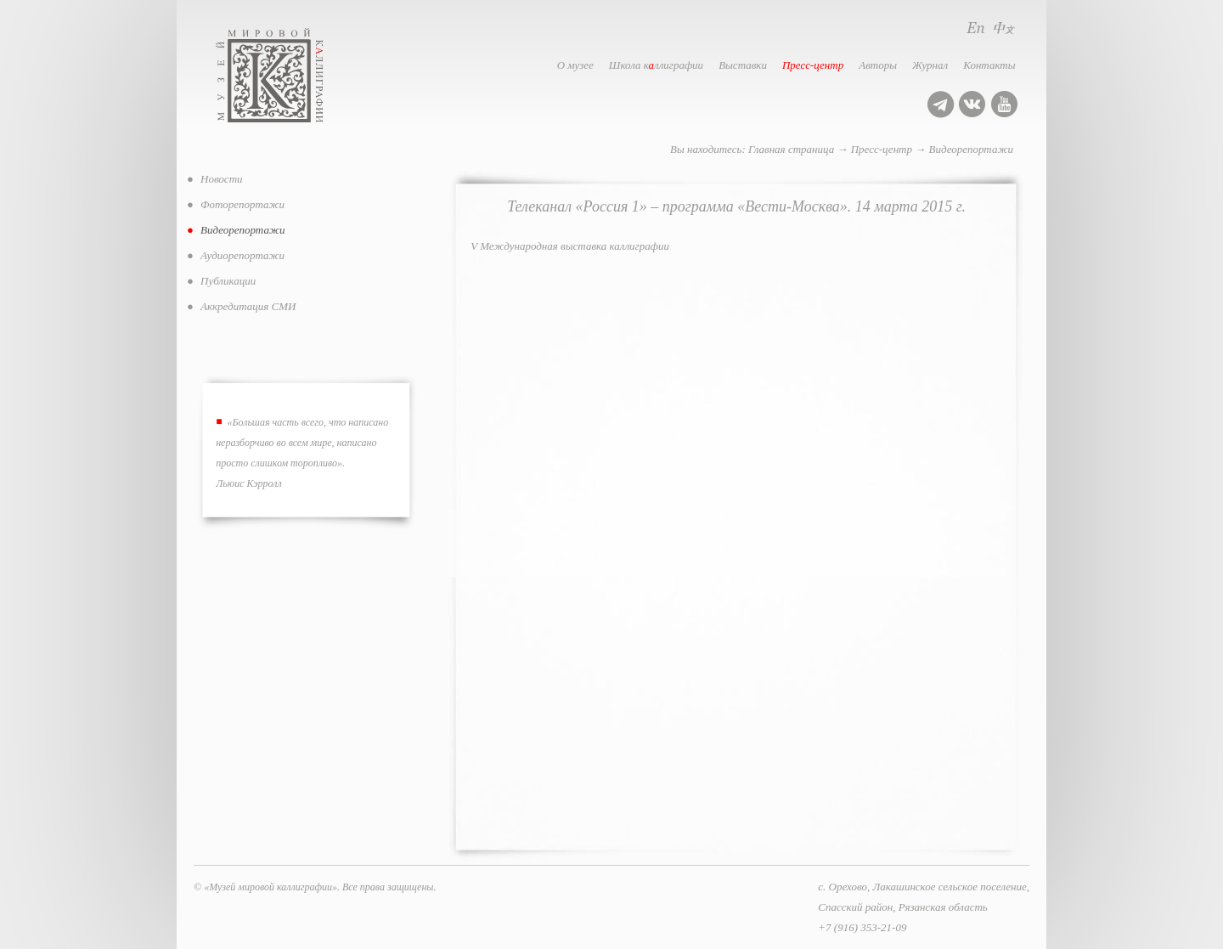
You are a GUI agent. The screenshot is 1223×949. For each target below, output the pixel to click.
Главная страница (791, 149)
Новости (221, 178)
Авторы (878, 65)
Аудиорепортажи (242, 255)
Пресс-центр (812, 65)
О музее (575, 65)
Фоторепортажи (242, 204)
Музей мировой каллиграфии (288, 75)
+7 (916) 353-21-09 (862, 927)
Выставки (743, 65)
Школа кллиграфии (656, 65)
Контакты (989, 65)
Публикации (228, 280)
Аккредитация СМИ (248, 306)
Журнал (930, 65)
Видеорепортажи (970, 149)
